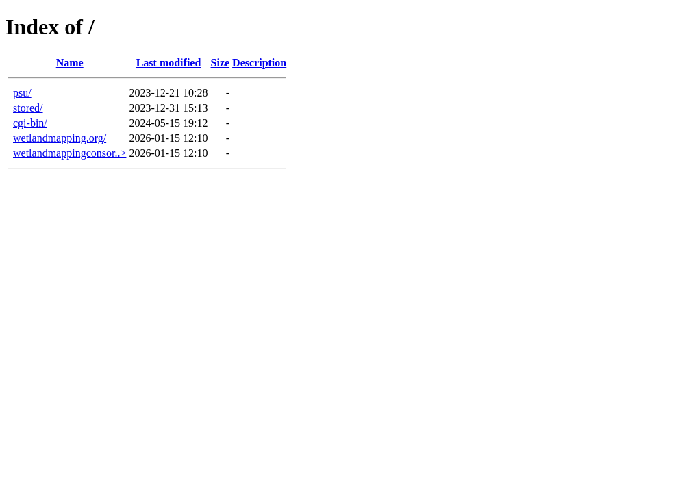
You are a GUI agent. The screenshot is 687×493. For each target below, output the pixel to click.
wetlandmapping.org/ (59, 138)
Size (220, 62)
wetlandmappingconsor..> (69, 153)
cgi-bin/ (30, 123)
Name (70, 62)
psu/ (22, 93)
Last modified (168, 62)
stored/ (28, 108)
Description (259, 62)
